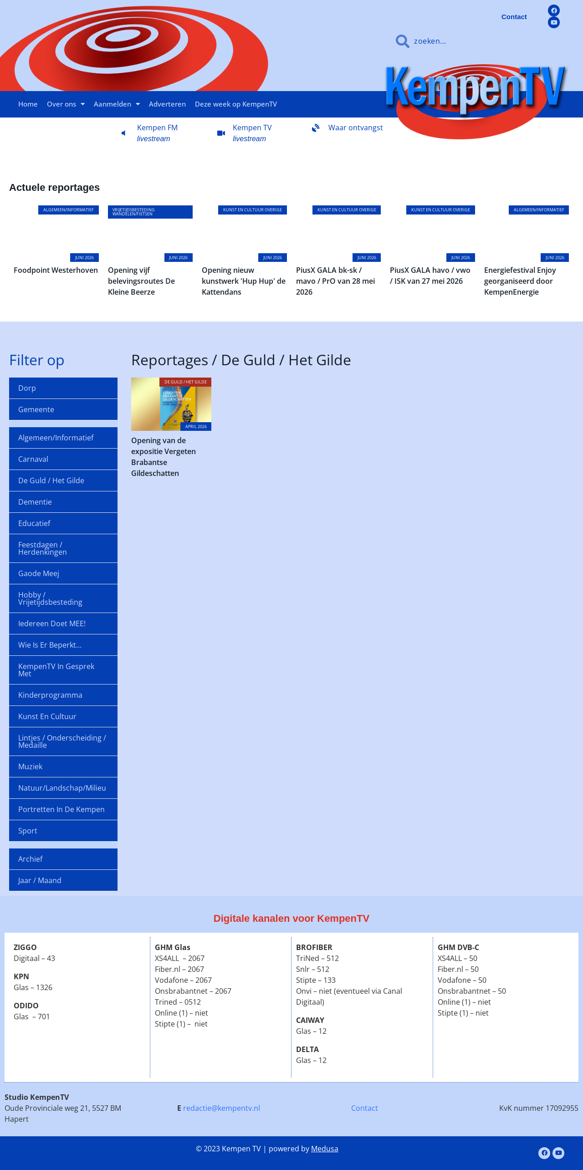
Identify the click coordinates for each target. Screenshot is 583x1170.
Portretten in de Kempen (61, 809)
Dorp (27, 388)
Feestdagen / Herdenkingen (42, 548)
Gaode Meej (38, 573)
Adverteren (167, 103)
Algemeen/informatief (55, 438)
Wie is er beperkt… (50, 645)
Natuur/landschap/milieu (62, 788)
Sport (27, 831)
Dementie (35, 502)
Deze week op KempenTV (236, 103)
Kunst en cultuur (47, 716)
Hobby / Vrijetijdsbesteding (50, 598)
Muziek (30, 766)
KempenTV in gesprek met (56, 670)
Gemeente (36, 409)
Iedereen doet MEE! (52, 623)
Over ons (66, 104)
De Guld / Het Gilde (51, 480)
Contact (364, 1108)
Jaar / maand (39, 880)
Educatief (34, 523)
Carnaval (33, 459)
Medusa (324, 1149)
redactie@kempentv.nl (221, 1108)
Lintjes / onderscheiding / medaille (62, 741)
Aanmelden (117, 104)
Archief (30, 859)
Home (28, 103)
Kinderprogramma (50, 695)
